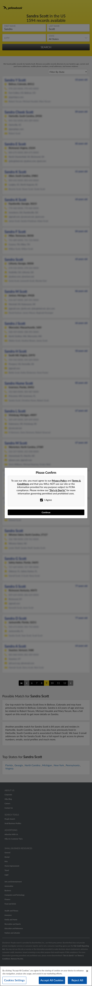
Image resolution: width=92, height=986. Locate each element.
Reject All (77, 980)
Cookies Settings (14, 980)
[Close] (87, 971)
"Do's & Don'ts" (57, 490)
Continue (46, 512)
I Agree (46, 499)
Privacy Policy (59, 480)
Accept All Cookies (52, 980)
